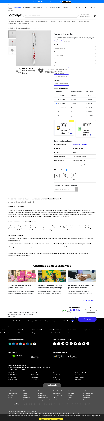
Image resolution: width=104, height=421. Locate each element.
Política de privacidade (93, 415)
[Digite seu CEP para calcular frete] (64, 189)
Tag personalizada (43, 397)
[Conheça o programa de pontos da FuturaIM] (50, 70)
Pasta (39, 391)
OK (76, 189)
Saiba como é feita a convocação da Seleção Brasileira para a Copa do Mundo (50, 287)
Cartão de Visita (12, 393)
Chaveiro (55, 399)
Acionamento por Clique (61, 83)
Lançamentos (86, 397)
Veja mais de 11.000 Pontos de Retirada (56, 7)
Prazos (69, 333)
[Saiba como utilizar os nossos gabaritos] (67, 170)
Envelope (40, 393)
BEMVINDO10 (66, 2)
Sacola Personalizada (59, 391)
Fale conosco (21, 333)
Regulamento (87, 329)
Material (56, 52)
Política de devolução (55, 333)
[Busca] (77, 16)
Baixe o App (21, 329)
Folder (10, 397)
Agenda (70, 397)
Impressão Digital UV (61, 76)
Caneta (55, 397)
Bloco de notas (57, 393)
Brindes (70, 391)
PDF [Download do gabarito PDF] (73, 176)
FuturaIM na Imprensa (55, 329)
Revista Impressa (87, 391)
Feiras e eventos (87, 395)
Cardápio (70, 399)
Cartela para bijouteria (44, 399)
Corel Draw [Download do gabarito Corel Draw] (65, 176)
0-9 (89, 404)
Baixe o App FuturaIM (60, 352)
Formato (56, 59)
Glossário (16, 404)
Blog (33, 333)
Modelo (56, 45)
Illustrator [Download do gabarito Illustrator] (57, 176)
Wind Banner (26, 397)
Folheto (10, 395)
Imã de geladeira (42, 395)
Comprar (87, 319)
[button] (75, 41)
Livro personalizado (88, 393)
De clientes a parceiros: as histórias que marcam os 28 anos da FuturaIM (80, 287)
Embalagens (71, 395)
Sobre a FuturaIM (37, 329)
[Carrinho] (94, 16)
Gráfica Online (12, 391)
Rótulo (25, 393)
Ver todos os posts (89, 300)
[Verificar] (17, 356)
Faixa (24, 399)
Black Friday (86, 399)
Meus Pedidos (27, 7)
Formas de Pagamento (16, 340)
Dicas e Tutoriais (72, 329)
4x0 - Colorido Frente (61, 69)
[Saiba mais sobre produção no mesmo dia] (26, 70)
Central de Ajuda (38, 7)
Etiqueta (25, 391)
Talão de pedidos (57, 395)
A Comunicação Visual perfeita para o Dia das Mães (20, 286)
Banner (25, 395)
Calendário (71, 393)
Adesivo (10, 399)
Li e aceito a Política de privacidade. (51, 419)
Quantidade (91, 307)
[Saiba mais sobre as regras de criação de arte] (71, 133)
